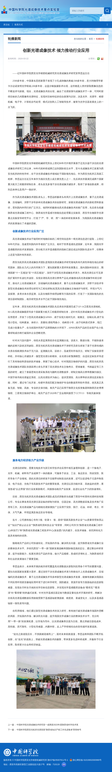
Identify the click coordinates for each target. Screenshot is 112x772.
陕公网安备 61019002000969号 (86, 760)
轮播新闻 (100, 39)
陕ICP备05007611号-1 (58, 760)
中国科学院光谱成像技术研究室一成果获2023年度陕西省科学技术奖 (47, 725)
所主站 (7, 24)
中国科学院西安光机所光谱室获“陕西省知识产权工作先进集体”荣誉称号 (49, 730)
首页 (91, 39)
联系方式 (19, 24)
